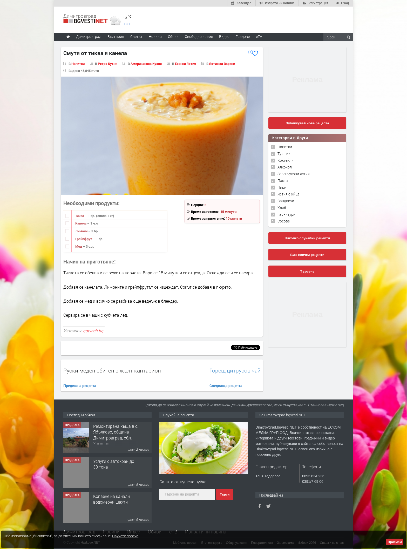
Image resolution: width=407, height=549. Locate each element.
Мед (79, 246)
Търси (224, 494)
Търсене (307, 271)
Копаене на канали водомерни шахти (111, 499)
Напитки (78, 63)
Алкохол (284, 167)
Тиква (80, 215)
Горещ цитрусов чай (235, 370)
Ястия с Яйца (288, 194)
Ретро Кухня (107, 63)
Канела (81, 223)
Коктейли (285, 160)
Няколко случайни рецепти (307, 238)
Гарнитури (286, 214)
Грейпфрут (84, 238)
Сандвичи (285, 200)
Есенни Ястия (185, 63)
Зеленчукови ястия (293, 173)
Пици (281, 187)
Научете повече (125, 535)
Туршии (283, 153)
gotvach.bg (93, 330)
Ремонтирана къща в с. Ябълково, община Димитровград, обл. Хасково (115, 434)
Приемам (395, 542)
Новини (155, 36)
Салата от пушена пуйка (183, 481)
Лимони (81, 231)
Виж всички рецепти (307, 255)
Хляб (281, 207)
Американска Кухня (146, 63)
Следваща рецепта (225, 385)
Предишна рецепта (79, 385)
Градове (243, 36)
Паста (282, 180)
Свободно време (199, 36)
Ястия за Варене (222, 63)
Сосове (283, 221)
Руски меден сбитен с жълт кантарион (112, 370)
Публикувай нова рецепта (307, 123)
